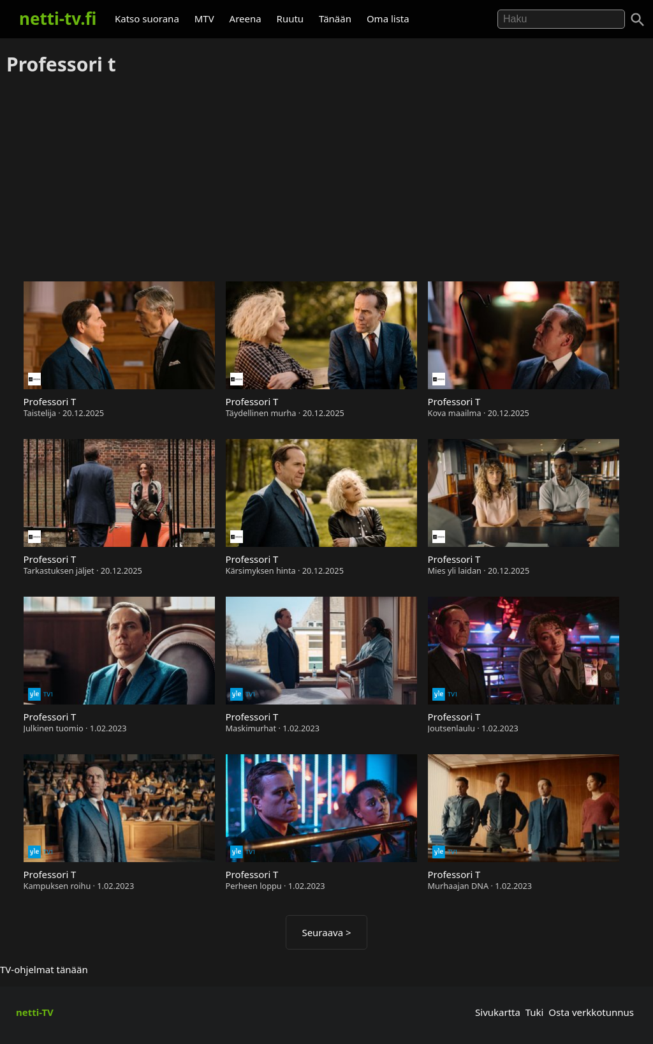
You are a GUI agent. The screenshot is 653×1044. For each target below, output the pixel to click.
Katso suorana (147, 18)
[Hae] (561, 19)
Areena (245, 18)
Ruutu (290, 18)
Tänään (335, 18)
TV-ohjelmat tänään (44, 969)
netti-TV (35, 1012)
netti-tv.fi (57, 18)
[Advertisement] (326, 179)
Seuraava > (326, 932)
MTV (204, 18)
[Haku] (637, 19)
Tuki (534, 1012)
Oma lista (388, 18)
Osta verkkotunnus (591, 1012)
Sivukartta (497, 1012)
